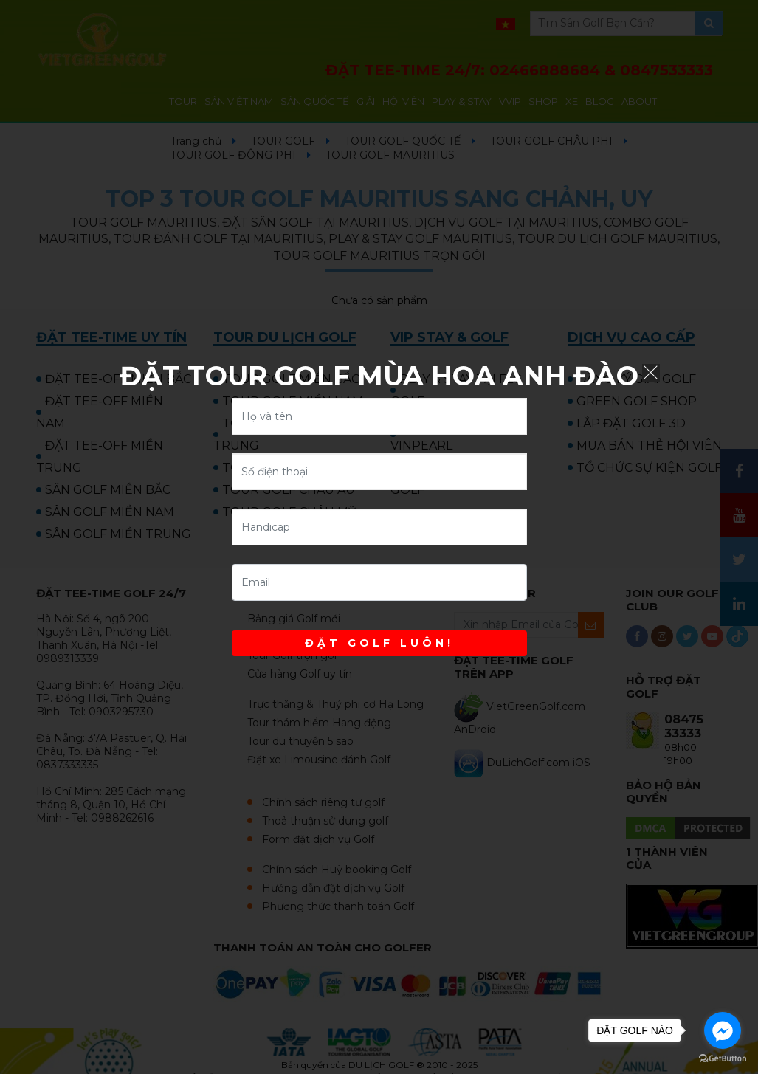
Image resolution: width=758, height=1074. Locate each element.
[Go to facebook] (722, 1030)
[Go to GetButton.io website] (722, 1059)
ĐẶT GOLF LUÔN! (379, 643)
